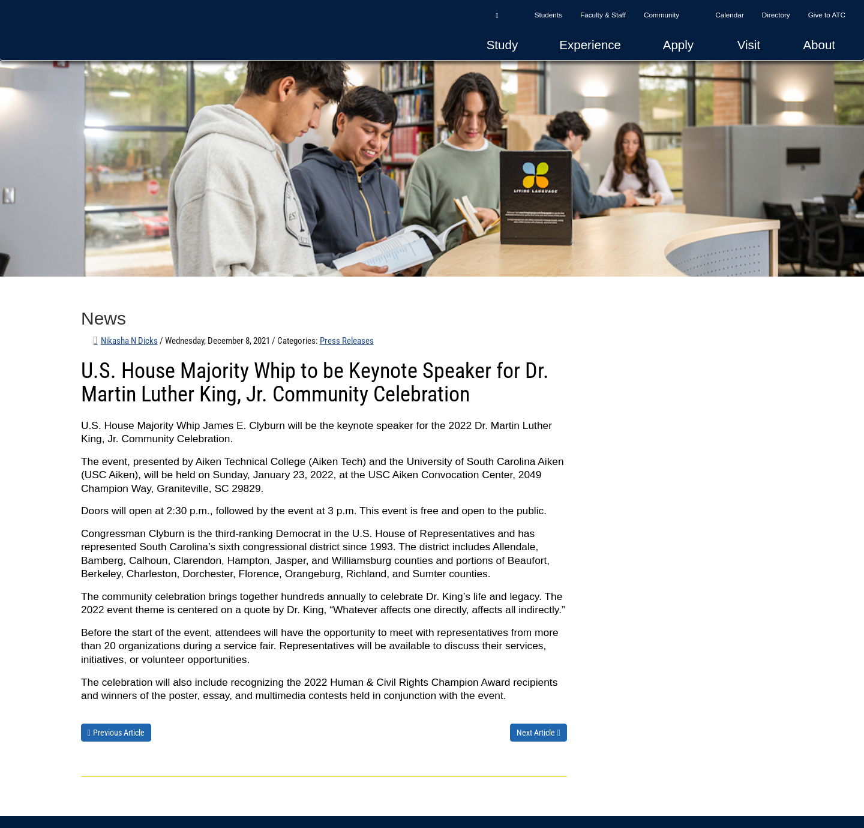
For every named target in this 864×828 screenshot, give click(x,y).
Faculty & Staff (603, 15)
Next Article (536, 732)
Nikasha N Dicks (129, 340)
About (819, 45)
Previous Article (119, 732)
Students (548, 15)
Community (661, 15)
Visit (748, 45)
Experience (590, 45)
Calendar (729, 15)
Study (502, 45)
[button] (497, 15)
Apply (678, 45)
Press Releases (347, 340)
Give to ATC (826, 15)
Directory (776, 15)
